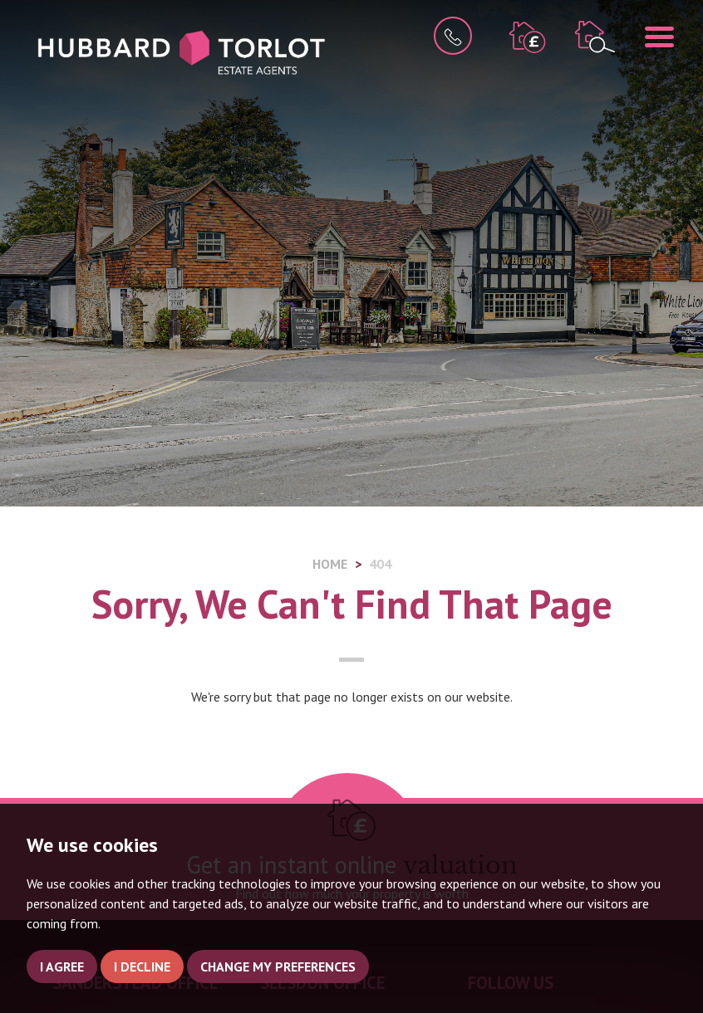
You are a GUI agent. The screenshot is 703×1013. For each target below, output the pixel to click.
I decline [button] (142, 966)
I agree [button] (62, 966)
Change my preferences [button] (278, 966)
